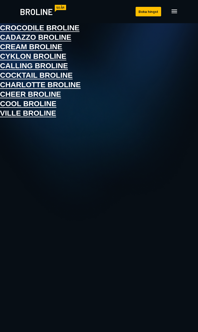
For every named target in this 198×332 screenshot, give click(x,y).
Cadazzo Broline (35, 37)
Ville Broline (28, 113)
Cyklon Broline (33, 56)
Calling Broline (34, 66)
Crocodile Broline (40, 28)
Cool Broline (28, 104)
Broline (36, 12)
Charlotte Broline (40, 85)
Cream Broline (31, 47)
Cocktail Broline (36, 75)
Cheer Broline (30, 94)
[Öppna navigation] (174, 11)
